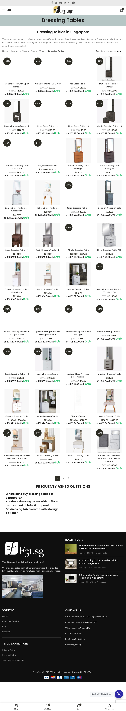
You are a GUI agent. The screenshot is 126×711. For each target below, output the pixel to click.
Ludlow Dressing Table (78, 311)
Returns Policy (9, 676)
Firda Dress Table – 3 (78, 128)
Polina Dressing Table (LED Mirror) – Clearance (16, 496)
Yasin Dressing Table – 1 (16, 267)
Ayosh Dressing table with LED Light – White (47, 358)
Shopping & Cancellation (13, 681)
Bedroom (15, 51)
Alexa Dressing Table (47, 402)
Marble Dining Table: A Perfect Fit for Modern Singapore (96, 603)
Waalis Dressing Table (47, 493)
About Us (6, 636)
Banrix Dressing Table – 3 (16, 404)
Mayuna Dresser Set (47, 174)
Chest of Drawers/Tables (34, 51)
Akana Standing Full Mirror (47, 85)
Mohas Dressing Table (110, 447)
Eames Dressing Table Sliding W (110, 176)
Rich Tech (88, 693)
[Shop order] (110, 51)
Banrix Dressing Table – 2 (109, 358)
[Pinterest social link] (60, 3)
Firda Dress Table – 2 (47, 128)
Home (5, 51)
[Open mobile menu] (7, 10)
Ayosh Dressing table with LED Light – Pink (109, 313)
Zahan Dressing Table (78, 493)
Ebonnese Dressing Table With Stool (16, 176)
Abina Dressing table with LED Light (78, 358)
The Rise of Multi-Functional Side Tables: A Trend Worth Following (99, 588)
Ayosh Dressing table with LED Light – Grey (16, 358)
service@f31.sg (78, 659)
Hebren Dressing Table (47, 219)
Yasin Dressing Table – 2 (47, 267)
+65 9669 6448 (83, 648)
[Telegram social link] (73, 3)
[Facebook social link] (52, 3)
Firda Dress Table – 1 (78, 83)
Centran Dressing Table (109, 221)
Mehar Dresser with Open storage (16, 85)
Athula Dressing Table (79, 265)
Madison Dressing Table (109, 404)
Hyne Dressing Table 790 (109, 267)
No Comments (98, 594)
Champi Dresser (78, 447)
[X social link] (56, 3)
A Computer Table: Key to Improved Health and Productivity (100, 617)
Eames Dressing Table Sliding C (79, 176)
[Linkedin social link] (65, 3)
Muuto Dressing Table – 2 (16, 130)
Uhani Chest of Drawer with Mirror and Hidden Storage (109, 496)
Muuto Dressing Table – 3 (110, 130)
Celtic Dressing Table (47, 311)
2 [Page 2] (63, 519)
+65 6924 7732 (90, 643)
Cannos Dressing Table (16, 449)
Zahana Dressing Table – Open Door (16, 313)
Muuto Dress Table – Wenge (109, 85)
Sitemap (6, 652)
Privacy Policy (8, 670)
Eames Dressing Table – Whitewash (16, 221)
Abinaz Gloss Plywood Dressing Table (79, 404)
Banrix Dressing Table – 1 (78, 221)
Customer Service (10, 642)
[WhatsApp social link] (69, 3)
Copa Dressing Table (47, 447)
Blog (4, 647)
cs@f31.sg (76, 665)
